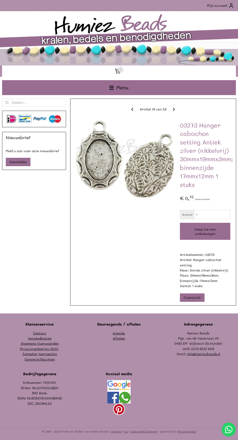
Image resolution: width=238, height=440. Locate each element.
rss (126, 431)
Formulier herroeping (40, 354)
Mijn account (220, 5)
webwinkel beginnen (144, 431)
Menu (119, 87)
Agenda (119, 333)
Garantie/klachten (39, 359)
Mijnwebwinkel (186, 431)
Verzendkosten (40, 338)
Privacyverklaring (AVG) (39, 349)
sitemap (116, 431)
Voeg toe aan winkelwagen (205, 231)
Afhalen (119, 338)
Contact (39, 333)
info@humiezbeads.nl (203, 354)
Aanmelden (18, 162)
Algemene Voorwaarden (40, 343)
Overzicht (192, 297)
